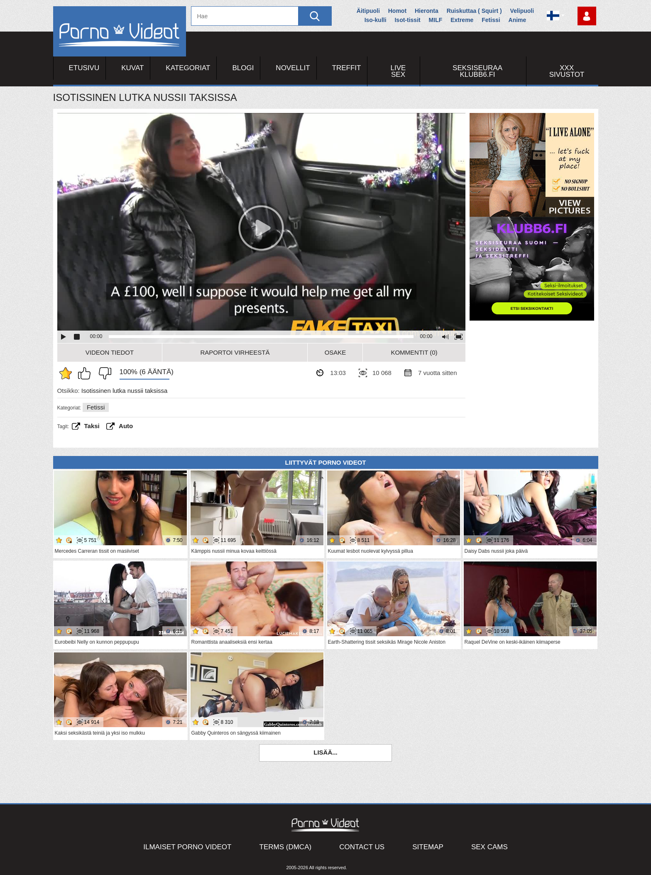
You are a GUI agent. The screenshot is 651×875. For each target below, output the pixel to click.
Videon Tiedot (110, 352)
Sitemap (427, 847)
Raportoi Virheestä (234, 352)
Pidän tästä (86, 373)
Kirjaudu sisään (587, 16)
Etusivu (84, 68)
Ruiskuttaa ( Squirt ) (474, 10)
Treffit (346, 68)
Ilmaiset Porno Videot (187, 847)
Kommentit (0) (414, 352)
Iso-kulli (376, 20)
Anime (517, 20)
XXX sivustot (567, 71)
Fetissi (491, 20)
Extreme (461, 20)
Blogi (243, 68)
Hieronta (426, 10)
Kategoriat (188, 68)
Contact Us (361, 847)
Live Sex (398, 71)
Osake (335, 352)
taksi (92, 425)
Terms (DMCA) (285, 847)
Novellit (293, 68)
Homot (397, 10)
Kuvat (132, 68)
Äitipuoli (368, 10)
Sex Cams (489, 847)
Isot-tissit (407, 20)
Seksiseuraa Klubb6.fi (477, 71)
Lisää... (325, 752)
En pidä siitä (103, 373)
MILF (436, 20)
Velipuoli (522, 10)
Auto (126, 425)
